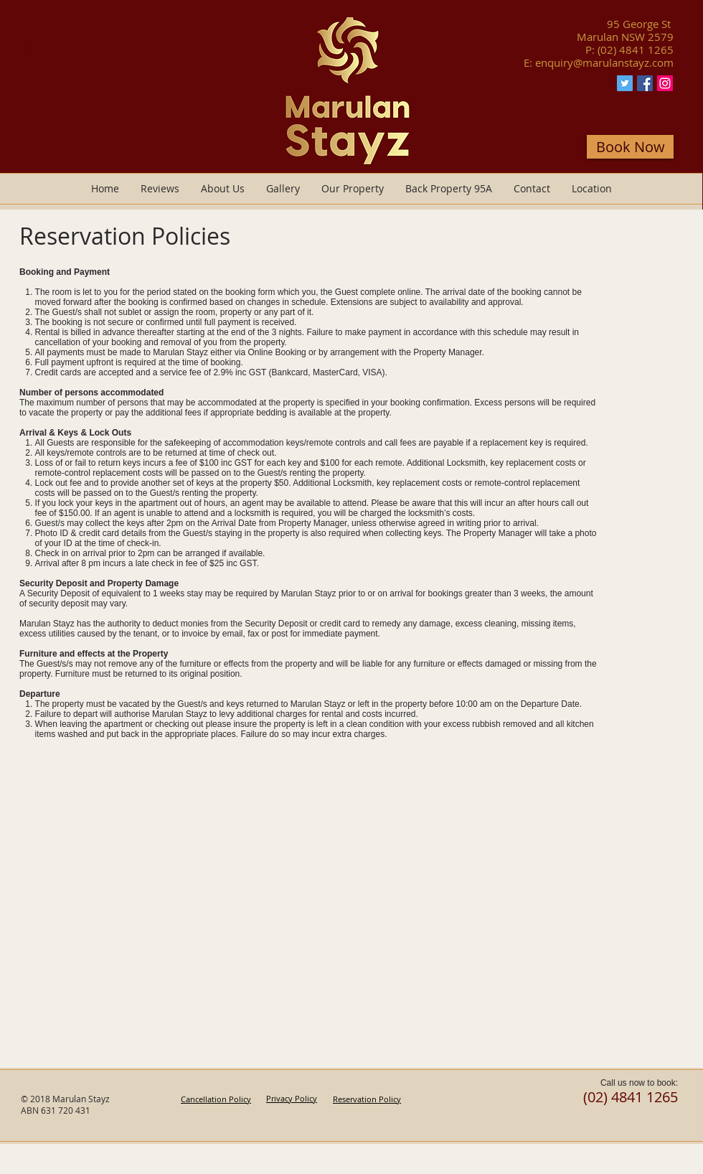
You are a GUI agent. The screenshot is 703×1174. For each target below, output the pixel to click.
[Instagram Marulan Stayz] (665, 83)
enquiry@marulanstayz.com (604, 62)
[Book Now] (630, 147)
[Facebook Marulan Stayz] (645, 83)
